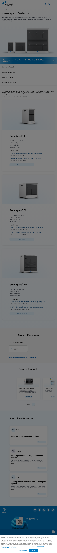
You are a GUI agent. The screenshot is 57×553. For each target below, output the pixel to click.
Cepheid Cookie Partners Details (8, 547)
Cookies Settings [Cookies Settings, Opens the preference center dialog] (23, 550)
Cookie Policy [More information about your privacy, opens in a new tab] (40, 546)
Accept (33, 550)
